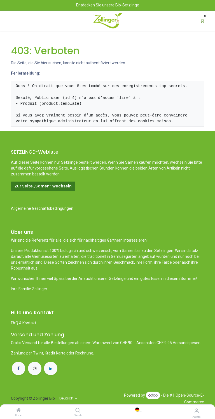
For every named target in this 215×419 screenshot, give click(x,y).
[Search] (77, 410)
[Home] (18, 410)
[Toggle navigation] (13, 21)
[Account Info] (196, 411)
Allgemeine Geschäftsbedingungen (42, 208)
